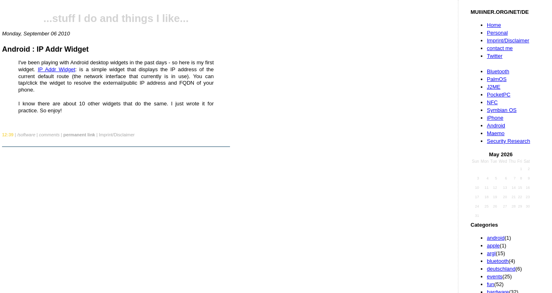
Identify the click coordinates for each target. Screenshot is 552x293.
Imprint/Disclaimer (508, 40)
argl (491, 253)
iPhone (495, 118)
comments (49, 134)
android (495, 238)
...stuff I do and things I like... (116, 18)
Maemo (495, 133)
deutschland (501, 269)
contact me (500, 48)
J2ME (493, 87)
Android (496, 125)
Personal (497, 33)
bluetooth (498, 261)
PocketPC (498, 95)
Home (494, 25)
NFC (492, 102)
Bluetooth (498, 71)
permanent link (79, 134)
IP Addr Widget (56, 69)
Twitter (494, 56)
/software (26, 134)
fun (490, 284)
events (494, 276)
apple (493, 246)
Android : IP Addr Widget (45, 49)
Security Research (508, 141)
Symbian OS (502, 110)
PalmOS (496, 79)
